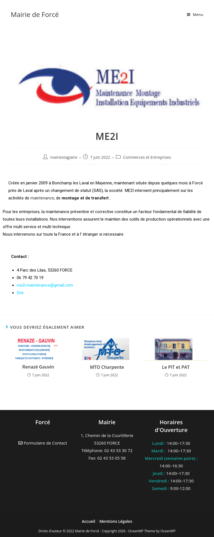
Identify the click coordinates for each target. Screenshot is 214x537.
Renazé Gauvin (38, 367)
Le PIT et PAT (175, 367)
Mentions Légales (115, 521)
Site (20, 292)
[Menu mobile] (195, 14)
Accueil (89, 521)
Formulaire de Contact (42, 443)
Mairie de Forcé (35, 14)
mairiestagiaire (63, 157)
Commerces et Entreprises (147, 157)
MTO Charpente (107, 367)
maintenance (42, 198)
